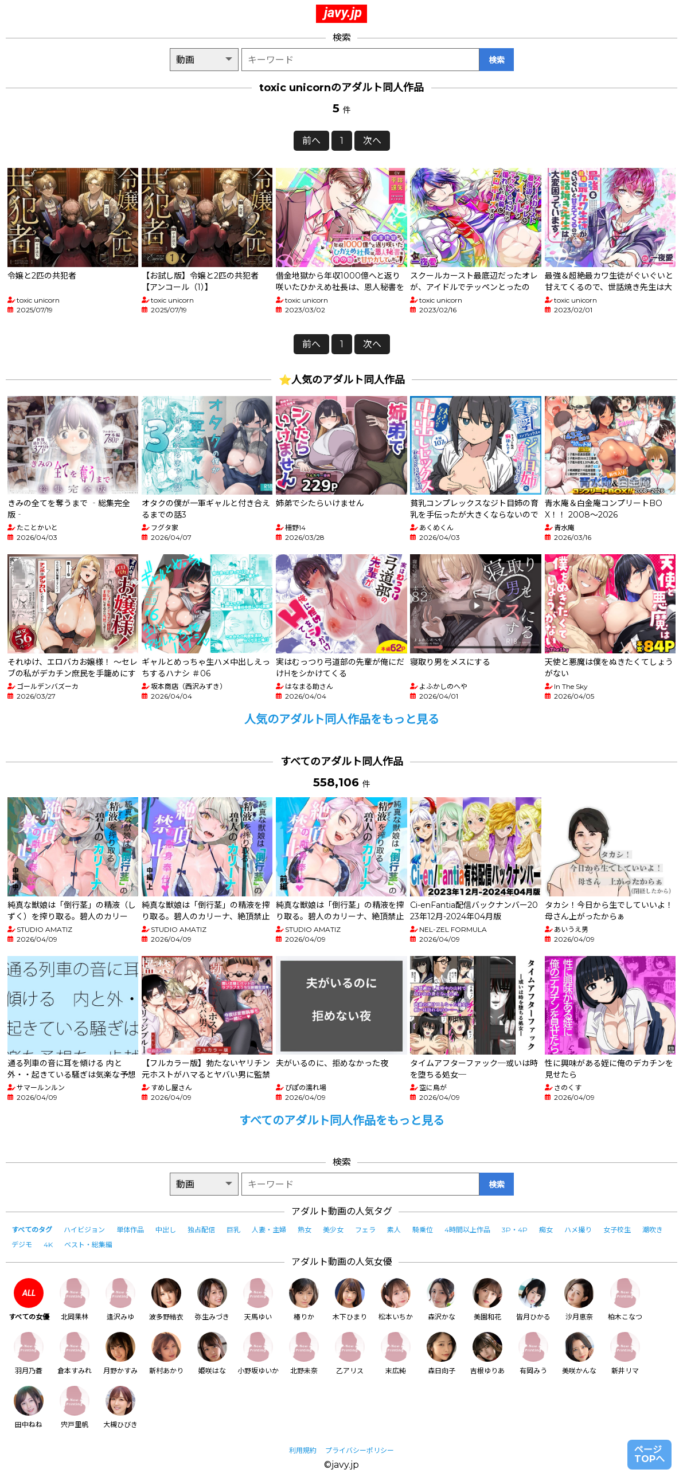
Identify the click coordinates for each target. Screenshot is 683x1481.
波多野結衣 (166, 1299)
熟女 (304, 1229)
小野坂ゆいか (258, 1353)
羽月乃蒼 (29, 1353)
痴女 (546, 1229)
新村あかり (166, 1353)
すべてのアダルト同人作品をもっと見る (341, 1120)
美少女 (333, 1229)
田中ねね (29, 1407)
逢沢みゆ (120, 1299)
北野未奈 (304, 1353)
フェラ (365, 1229)
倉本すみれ (74, 1353)
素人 (394, 1229)
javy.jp (343, 13)
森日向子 (441, 1353)
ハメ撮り (578, 1229)
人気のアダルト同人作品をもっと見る (341, 719)
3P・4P (515, 1229)
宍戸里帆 (74, 1407)
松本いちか (395, 1299)
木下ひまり (350, 1299)
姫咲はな (212, 1353)
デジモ (21, 1244)
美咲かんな (579, 1353)
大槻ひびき (120, 1407)
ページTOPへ (649, 1454)
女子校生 (617, 1229)
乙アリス (350, 1353)
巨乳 (233, 1229)
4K (48, 1244)
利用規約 (303, 1450)
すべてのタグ (31, 1229)
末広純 (396, 1353)
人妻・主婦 (269, 1229)
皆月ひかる (533, 1299)
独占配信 (201, 1229)
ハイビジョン (84, 1229)
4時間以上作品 (467, 1229)
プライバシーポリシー (359, 1450)
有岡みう (533, 1353)
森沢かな (441, 1299)
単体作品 (130, 1229)
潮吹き (652, 1229)
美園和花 (487, 1299)
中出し (165, 1229)
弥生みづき (212, 1299)
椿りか (304, 1299)
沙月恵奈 (579, 1299)
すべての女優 (29, 1299)
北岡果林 (74, 1299)
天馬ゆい (258, 1299)
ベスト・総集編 (88, 1244)
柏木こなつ (625, 1299)
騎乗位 (422, 1229)
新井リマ (625, 1353)
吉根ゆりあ (487, 1353)
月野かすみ (120, 1353)
